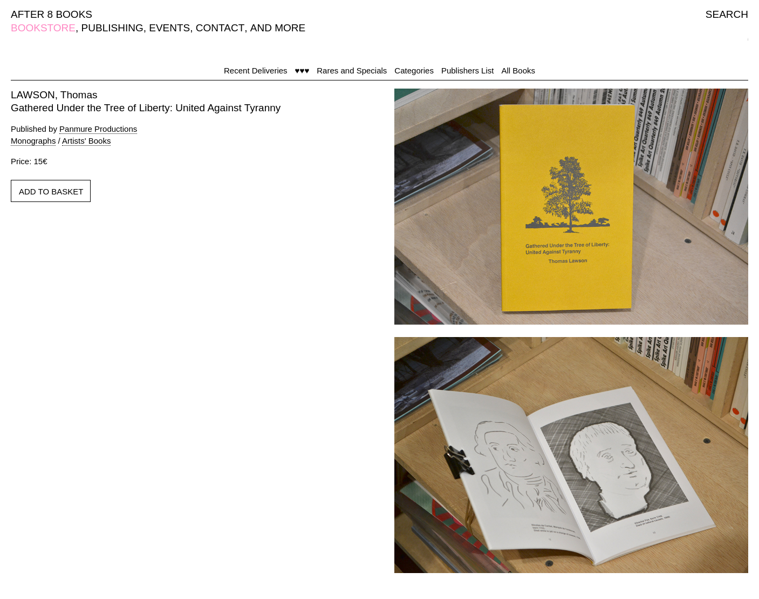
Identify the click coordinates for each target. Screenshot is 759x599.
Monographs (33, 140)
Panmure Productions (98, 128)
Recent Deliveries (256, 70)
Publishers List (467, 70)
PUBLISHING (112, 27)
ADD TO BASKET (51, 191)
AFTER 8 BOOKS (51, 14)
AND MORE (277, 27)
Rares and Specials (352, 70)
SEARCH (727, 14)
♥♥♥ (302, 70)
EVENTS (169, 27)
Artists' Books (86, 140)
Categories (414, 70)
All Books (518, 70)
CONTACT (220, 27)
